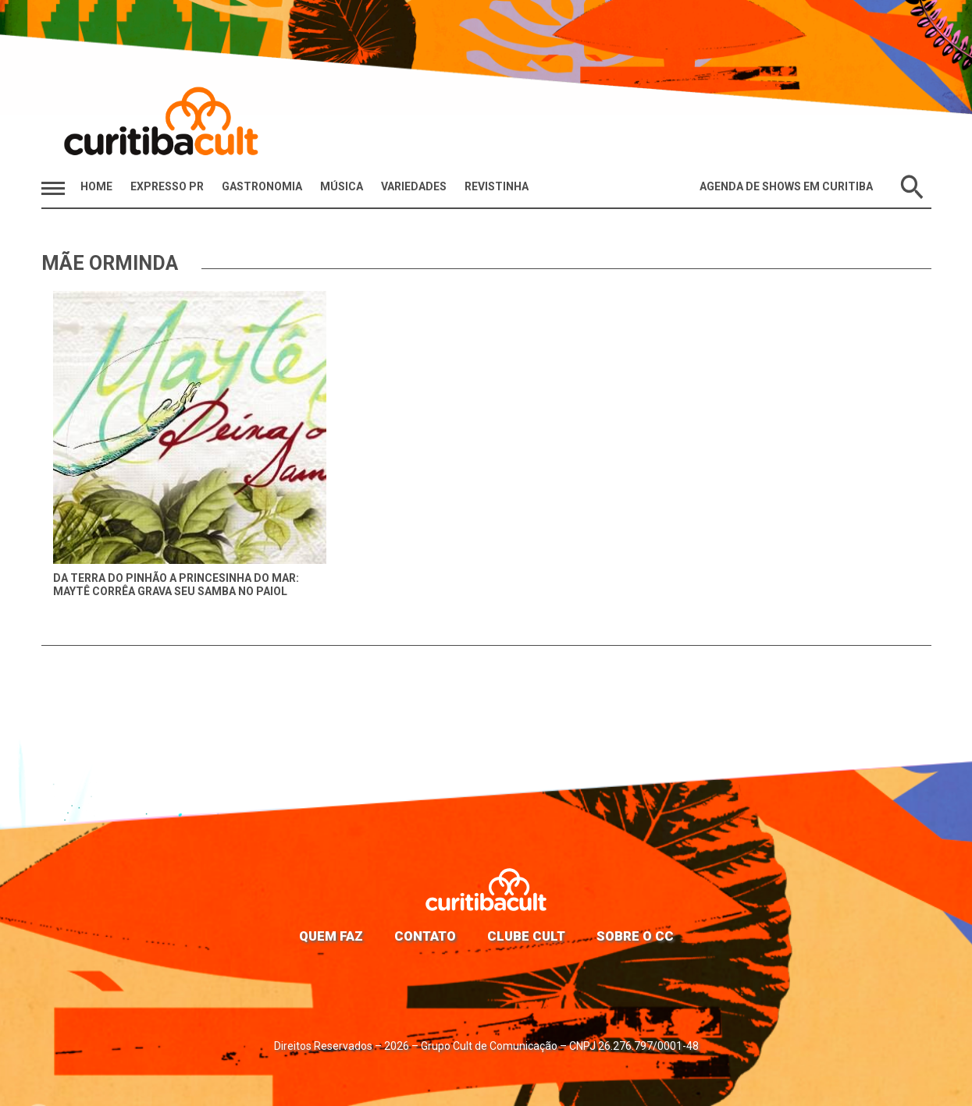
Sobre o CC (635, 936)
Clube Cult (526, 936)
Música (341, 186)
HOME (96, 186)
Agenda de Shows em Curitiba (786, 186)
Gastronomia (262, 186)
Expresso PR (167, 186)
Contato (425, 936)
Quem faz (331, 936)
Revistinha (497, 186)
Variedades (414, 186)
